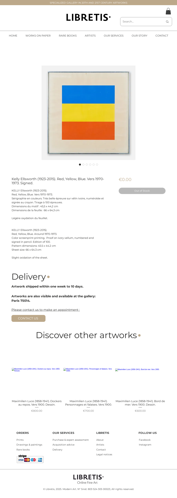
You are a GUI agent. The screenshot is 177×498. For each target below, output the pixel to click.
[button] (168, 11)
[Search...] (141, 22)
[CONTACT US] (28, 318)
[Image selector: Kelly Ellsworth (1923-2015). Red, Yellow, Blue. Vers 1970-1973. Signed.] (80, 164)
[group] (88, 384)
